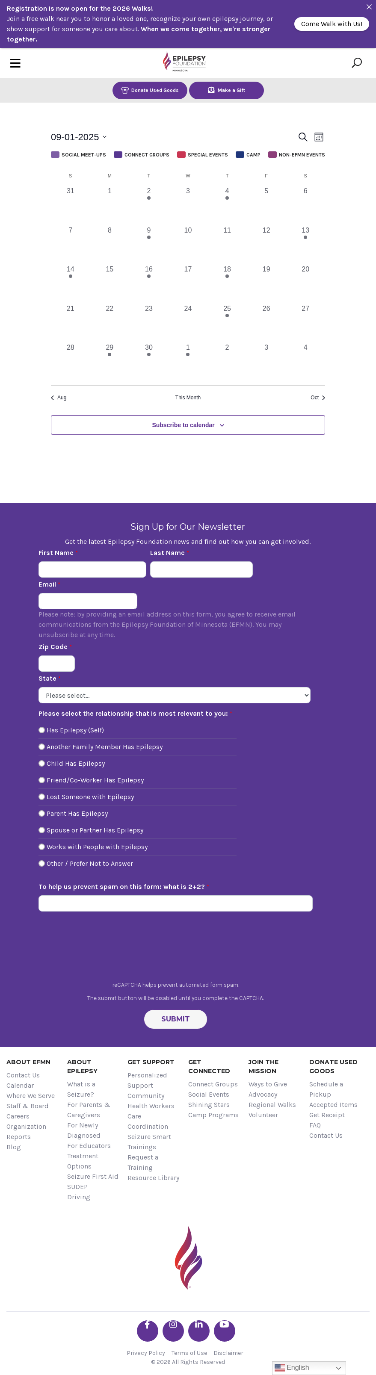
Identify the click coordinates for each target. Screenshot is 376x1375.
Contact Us (23, 1075)
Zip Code (53, 647)
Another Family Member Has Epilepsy (105, 747)
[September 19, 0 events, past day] (266, 284)
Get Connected (209, 1066)
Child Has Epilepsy (76, 763)
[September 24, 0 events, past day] (188, 323)
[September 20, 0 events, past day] (305, 284)
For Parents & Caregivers (88, 1110)
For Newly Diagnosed (84, 1130)
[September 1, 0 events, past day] (110, 205)
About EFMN (28, 1062)
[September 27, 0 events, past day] (305, 323)
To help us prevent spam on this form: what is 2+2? (121, 886)
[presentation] (176, 948)
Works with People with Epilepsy (97, 847)
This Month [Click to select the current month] (188, 398)
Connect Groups (213, 1084)
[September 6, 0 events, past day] (305, 205)
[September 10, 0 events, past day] (188, 245)
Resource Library (153, 1178)
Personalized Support (147, 1080)
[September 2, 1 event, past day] (149, 205)
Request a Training (142, 1162)
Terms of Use (189, 1353)
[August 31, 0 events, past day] (70, 205)
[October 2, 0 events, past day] (227, 362)
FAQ (315, 1125)
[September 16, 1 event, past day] (149, 284)
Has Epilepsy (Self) (75, 730)
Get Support (151, 1062)
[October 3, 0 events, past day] (266, 362)
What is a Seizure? (81, 1089)
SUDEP (77, 1187)
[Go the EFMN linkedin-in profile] (199, 1331)
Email (47, 584)
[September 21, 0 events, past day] (70, 323)
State (47, 678)
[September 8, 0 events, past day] (110, 245)
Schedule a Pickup (326, 1089)
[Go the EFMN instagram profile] (173, 1331)
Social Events (208, 1094)
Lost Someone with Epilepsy (90, 797)
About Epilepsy (82, 1066)
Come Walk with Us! (331, 24)
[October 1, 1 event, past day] (188, 362)
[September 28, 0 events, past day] (70, 362)
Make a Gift (226, 90)
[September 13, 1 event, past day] (305, 245)
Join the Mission (263, 1066)
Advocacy (263, 1094)
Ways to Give (268, 1084)
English (292, 1368)
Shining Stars (209, 1105)
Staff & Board (27, 1106)
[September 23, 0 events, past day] (149, 323)
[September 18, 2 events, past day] (227, 284)
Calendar (20, 1085)
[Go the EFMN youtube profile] (224, 1331)
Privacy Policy (146, 1353)
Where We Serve (30, 1096)
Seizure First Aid (92, 1176)
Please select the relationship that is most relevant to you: (133, 713)
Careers (18, 1116)
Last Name (167, 553)
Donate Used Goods (150, 90)
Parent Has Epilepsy (77, 813)
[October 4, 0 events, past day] (305, 362)
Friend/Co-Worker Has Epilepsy (95, 780)
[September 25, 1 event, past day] (227, 323)
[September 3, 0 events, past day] (188, 205)
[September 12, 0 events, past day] (266, 245)
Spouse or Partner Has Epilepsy (95, 830)
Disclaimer (228, 1353)
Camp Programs (213, 1115)
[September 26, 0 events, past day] (266, 323)
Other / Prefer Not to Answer (90, 863)
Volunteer (263, 1115)
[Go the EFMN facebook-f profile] (147, 1331)
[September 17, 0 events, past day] (188, 284)
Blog (13, 1147)
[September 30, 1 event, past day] (149, 362)
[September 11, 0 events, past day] (227, 245)
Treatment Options (82, 1161)
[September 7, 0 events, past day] (70, 245)
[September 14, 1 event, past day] (70, 284)
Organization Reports (26, 1131)
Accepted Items (333, 1105)
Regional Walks (272, 1105)
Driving (78, 1197)
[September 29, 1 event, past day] (110, 362)
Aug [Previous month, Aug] (58, 398)
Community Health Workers (151, 1101)
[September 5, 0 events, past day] (266, 205)
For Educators (89, 1146)
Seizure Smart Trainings (149, 1142)
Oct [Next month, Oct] (318, 398)
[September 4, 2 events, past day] (227, 205)
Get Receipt (327, 1115)
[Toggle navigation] (15, 63)
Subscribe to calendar (183, 425)
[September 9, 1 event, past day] (149, 245)
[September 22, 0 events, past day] (110, 323)
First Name (56, 553)
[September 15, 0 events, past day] (110, 284)
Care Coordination (147, 1121)
